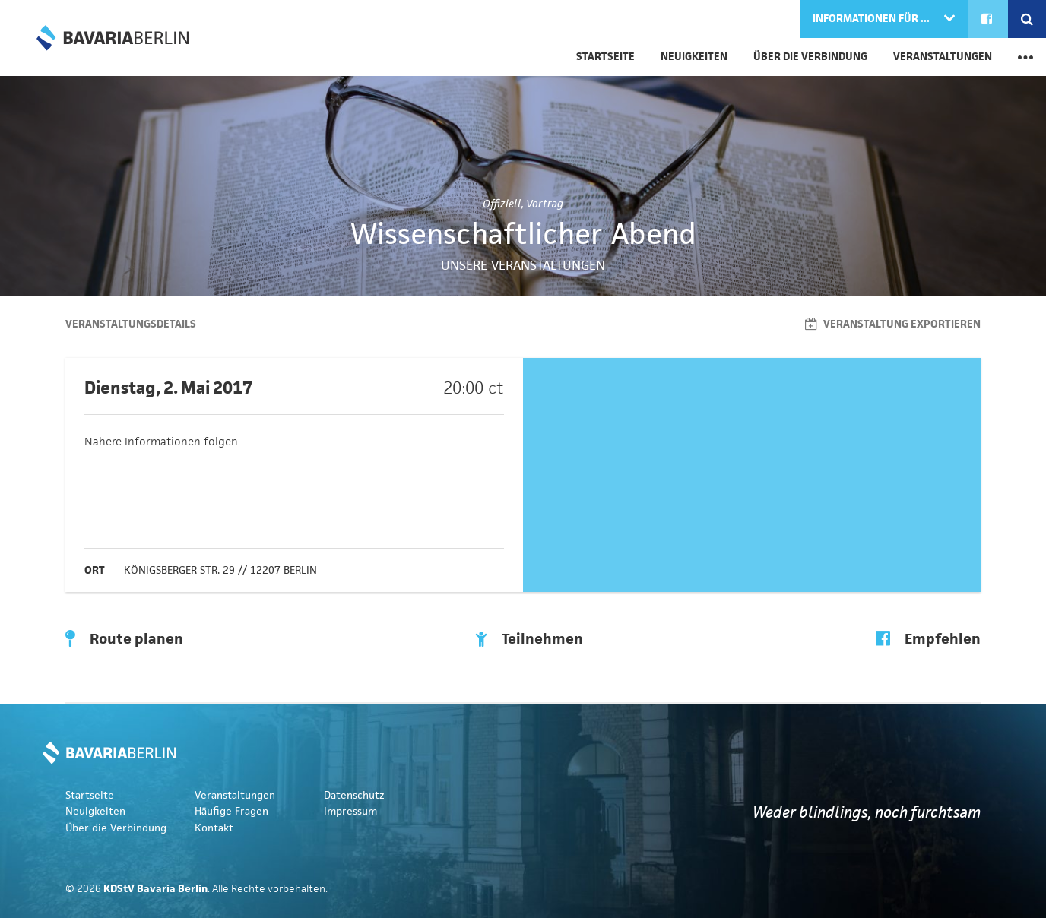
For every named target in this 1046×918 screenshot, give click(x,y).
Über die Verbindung (810, 56)
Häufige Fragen (231, 811)
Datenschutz (354, 795)
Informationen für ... (872, 18)
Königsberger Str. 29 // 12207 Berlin (220, 570)
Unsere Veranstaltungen (523, 265)
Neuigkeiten (694, 56)
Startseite (605, 56)
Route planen (124, 639)
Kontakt (214, 827)
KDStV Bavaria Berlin (112, 38)
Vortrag (544, 204)
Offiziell (502, 204)
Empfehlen (928, 639)
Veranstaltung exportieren (893, 324)
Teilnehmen (529, 639)
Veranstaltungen (942, 56)
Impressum (350, 811)
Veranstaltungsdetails (130, 324)
